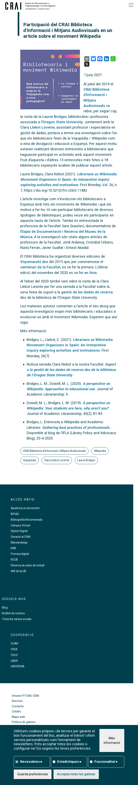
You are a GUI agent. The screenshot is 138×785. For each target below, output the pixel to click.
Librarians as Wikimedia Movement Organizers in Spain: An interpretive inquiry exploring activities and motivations (70, 345)
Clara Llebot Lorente (37, 127)
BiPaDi (15, 513)
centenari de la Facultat (40, 267)
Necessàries (31, 762)
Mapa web (18, 717)
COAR (14, 643)
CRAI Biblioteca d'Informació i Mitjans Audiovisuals (54, 450)
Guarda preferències (32, 774)
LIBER (14, 660)
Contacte (18, 706)
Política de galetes (24, 722)
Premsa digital (20, 553)
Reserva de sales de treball (27, 565)
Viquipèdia (29, 460)
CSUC (14, 655)
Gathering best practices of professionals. (76, 427)
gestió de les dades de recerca (87, 292)
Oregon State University (62, 122)
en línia (90, 273)
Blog (5, 607)
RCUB (14, 559)
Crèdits (16, 711)
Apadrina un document (25, 508)
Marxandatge (19, 542)
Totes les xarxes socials (16, 619)
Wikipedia (100, 450)
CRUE (14, 649)
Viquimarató (30, 262)
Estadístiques (69, 762)
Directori (17, 701)
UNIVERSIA (17, 666)
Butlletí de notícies (13, 613)
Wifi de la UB (18, 571)
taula (38, 220)
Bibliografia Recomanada (26, 519)
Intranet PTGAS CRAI (25, 696)
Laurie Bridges (54, 116)
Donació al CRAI (20, 536)
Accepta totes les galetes (76, 774)
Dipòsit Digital (19, 531)
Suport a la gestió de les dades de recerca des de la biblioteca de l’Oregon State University (71, 369)
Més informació (112, 740)
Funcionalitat (106, 762)
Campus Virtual (20, 525)
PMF (13, 548)
